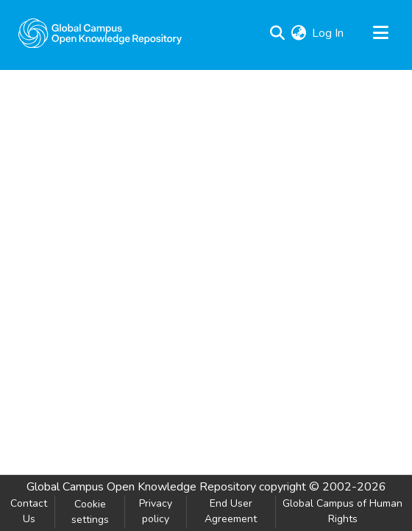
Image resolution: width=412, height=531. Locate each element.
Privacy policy (155, 511)
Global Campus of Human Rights (342, 511)
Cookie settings (90, 512)
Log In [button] (328, 33)
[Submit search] (277, 33)
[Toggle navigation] (380, 33)
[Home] (100, 33)
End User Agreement (231, 511)
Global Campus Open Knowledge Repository (141, 487)
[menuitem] (298, 33)
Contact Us (28, 511)
